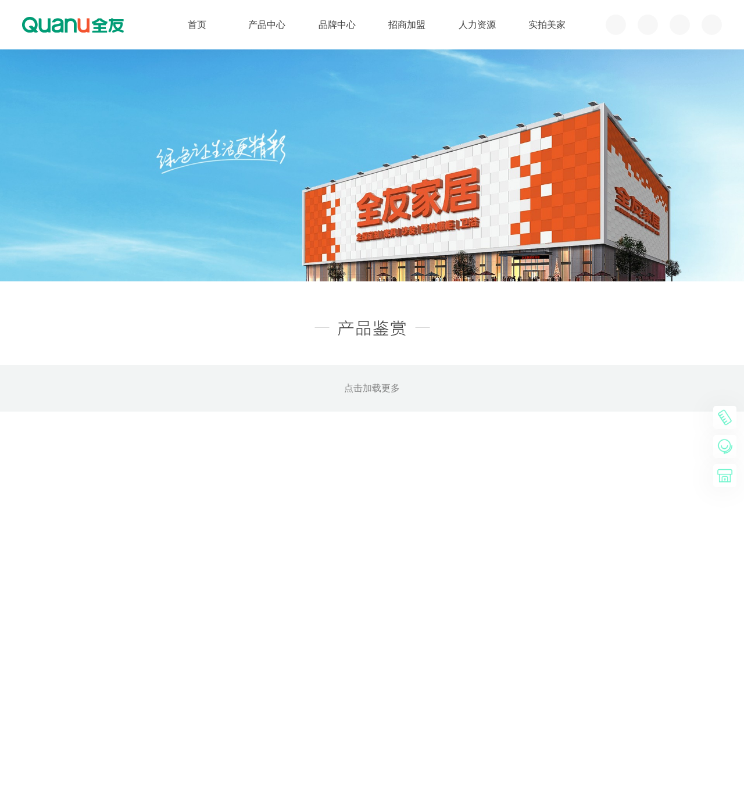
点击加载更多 (372, 388)
